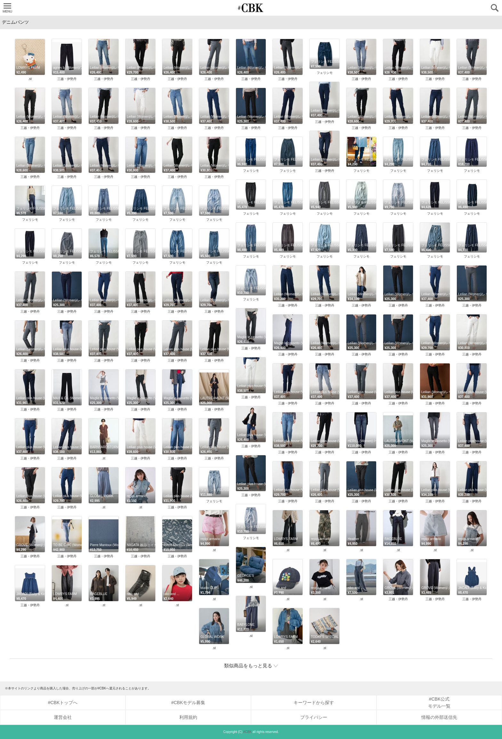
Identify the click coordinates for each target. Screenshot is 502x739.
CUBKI (251, 8)
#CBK (247, 732)
